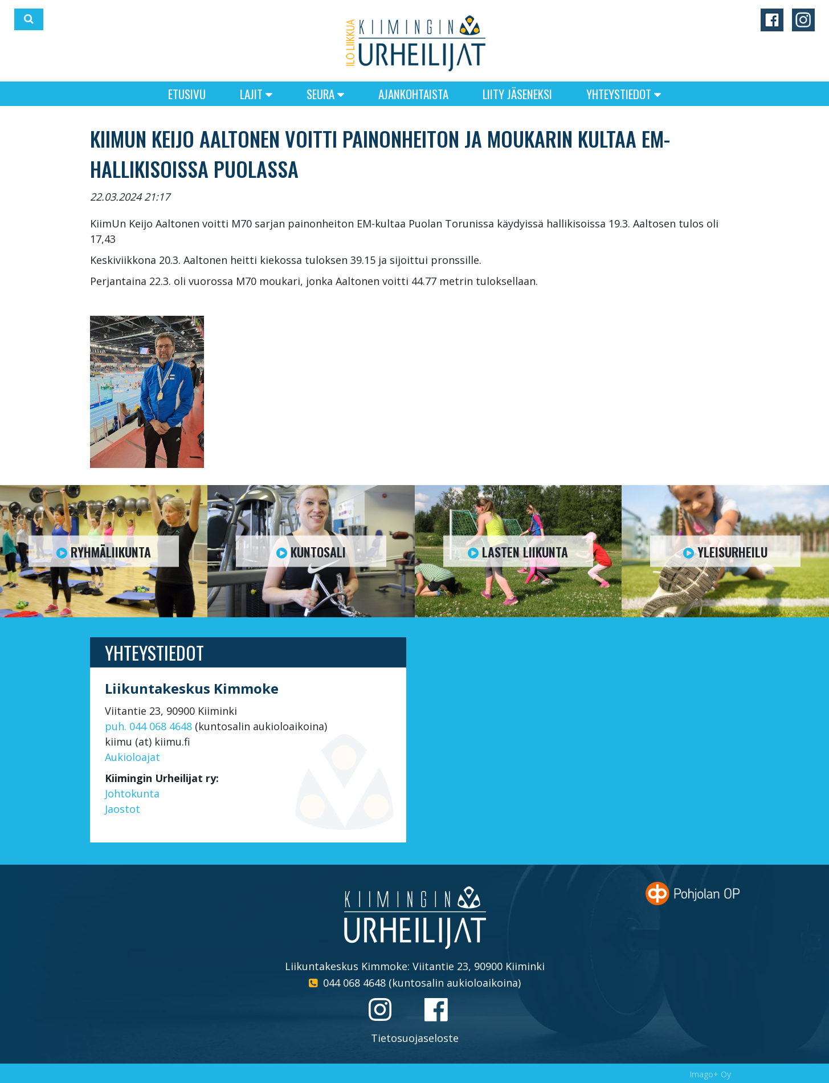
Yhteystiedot (623, 94)
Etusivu (187, 94)
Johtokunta (132, 793)
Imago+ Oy (710, 1074)
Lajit (256, 94)
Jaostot (122, 809)
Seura (325, 94)
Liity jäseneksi (517, 94)
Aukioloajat (132, 757)
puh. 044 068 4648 (148, 726)
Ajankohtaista (413, 94)
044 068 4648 (354, 983)
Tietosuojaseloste (415, 1038)
